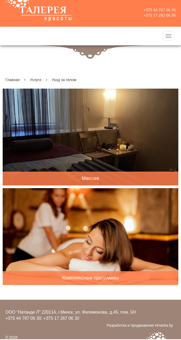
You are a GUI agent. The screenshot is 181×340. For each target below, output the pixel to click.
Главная (12, 80)
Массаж (90, 178)
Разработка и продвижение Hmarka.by (140, 325)
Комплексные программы (90, 277)
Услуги (35, 80)
